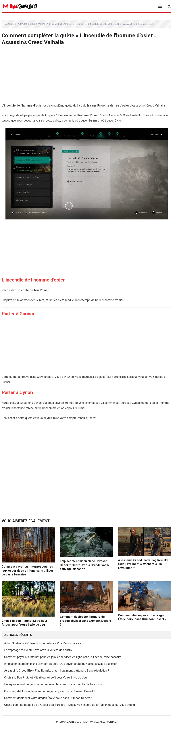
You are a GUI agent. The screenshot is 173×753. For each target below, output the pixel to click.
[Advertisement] (86, 76)
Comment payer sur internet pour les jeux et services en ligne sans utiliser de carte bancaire (27, 570)
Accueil (9, 24)
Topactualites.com (70, 721)
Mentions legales (94, 721)
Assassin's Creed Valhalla (33, 24)
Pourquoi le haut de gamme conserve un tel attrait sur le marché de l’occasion (53, 684)
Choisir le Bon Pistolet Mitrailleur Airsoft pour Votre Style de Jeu (45, 677)
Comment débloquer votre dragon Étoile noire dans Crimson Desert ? (48, 698)
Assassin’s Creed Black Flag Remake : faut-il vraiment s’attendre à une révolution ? (144, 564)
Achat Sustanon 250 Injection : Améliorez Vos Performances (42, 643)
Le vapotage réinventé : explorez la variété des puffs (38, 650)
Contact (112, 721)
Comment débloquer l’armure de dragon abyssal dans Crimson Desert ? (85, 620)
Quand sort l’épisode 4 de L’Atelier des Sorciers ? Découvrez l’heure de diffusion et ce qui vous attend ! (70, 705)
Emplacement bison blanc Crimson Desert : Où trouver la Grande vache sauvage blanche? (85, 565)
